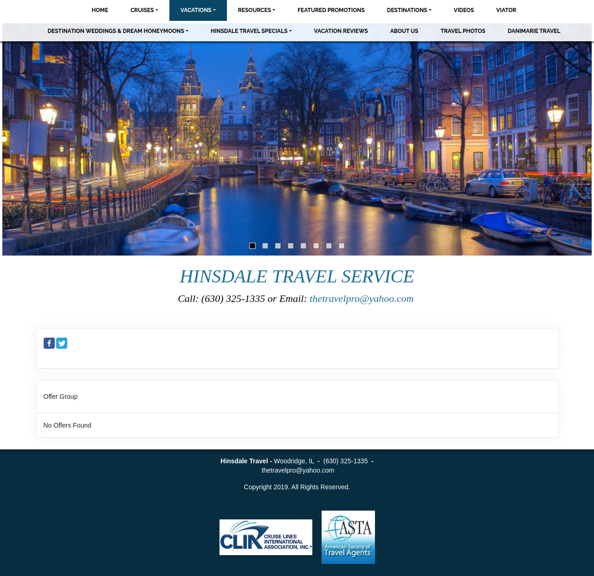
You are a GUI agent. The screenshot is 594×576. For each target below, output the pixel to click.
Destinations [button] (407, 10)
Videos (464, 10)
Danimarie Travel (534, 31)
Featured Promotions (331, 10)
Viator (506, 10)
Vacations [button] (196, 10)
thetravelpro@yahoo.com (363, 298)
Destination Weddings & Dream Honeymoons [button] (115, 31)
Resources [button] (254, 10)
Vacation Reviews (341, 31)
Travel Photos (462, 31)
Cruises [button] (142, 10)
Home (100, 10)
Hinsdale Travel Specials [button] (249, 31)
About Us (404, 31)
